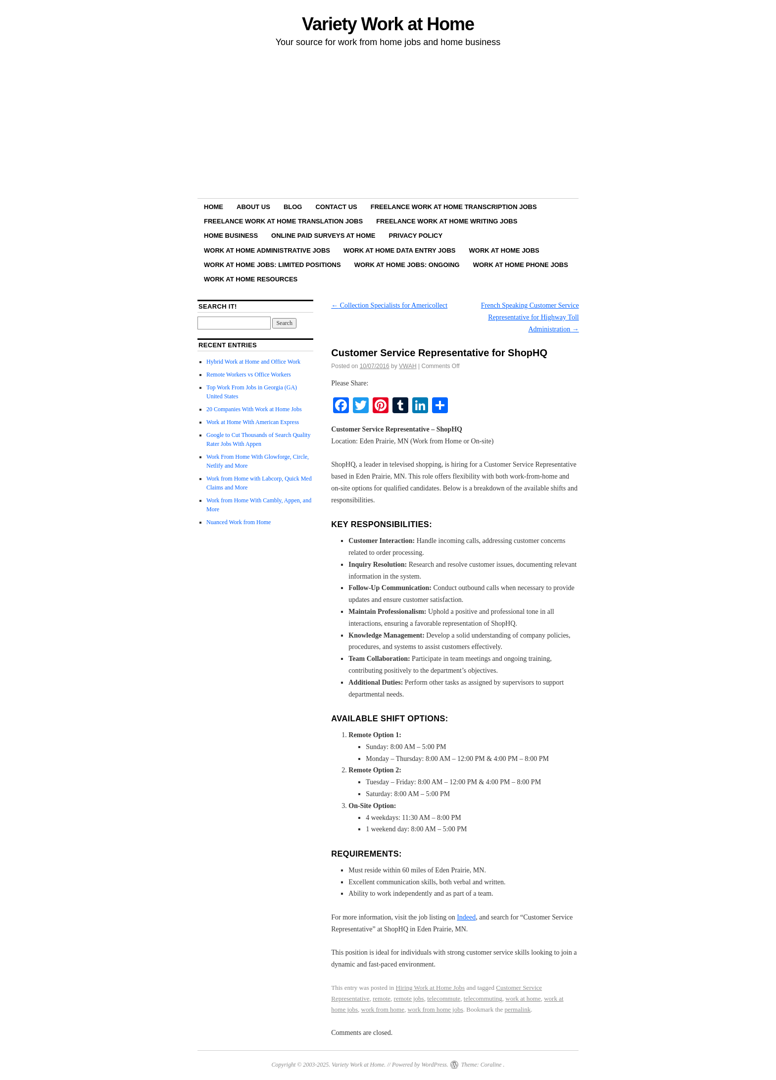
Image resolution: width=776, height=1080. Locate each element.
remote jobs (409, 998)
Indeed (466, 917)
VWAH (408, 366)
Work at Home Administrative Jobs (267, 250)
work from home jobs (435, 1009)
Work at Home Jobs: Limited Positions (272, 265)
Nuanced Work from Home (238, 522)
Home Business (231, 235)
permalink (518, 1009)
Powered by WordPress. (420, 1064)
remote (381, 998)
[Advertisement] (388, 124)
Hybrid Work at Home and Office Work (253, 361)
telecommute (443, 998)
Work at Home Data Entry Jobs (399, 250)
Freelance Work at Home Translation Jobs (283, 221)
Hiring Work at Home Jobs (430, 987)
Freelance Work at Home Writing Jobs (446, 221)
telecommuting (483, 998)
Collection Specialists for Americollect (389, 305)
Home (213, 207)
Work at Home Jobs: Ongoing (407, 265)
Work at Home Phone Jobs (520, 265)
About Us (253, 207)
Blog (293, 207)
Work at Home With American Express (252, 422)
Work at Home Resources (250, 279)
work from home (382, 1009)
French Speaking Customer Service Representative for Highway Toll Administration (530, 317)
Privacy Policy (416, 235)
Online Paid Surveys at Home (323, 235)
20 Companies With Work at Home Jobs (254, 409)
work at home (522, 998)
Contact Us (336, 207)
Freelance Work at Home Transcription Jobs (454, 207)
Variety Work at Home (388, 24)
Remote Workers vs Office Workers (248, 374)
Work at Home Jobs (504, 250)
